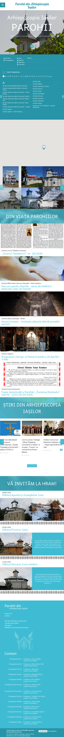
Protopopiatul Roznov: (15, 696)
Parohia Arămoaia (38, 101)
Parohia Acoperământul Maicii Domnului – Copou (15, 89)
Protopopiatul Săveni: (15, 722)
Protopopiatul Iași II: (15, 664)
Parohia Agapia (7, 109)
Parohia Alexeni (37, 89)
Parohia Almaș (37, 91)
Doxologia (8, 625)
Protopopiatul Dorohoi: (15, 712)
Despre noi (8, 613)
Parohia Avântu (37, 103)
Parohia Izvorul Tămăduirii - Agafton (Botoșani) (44, 106)
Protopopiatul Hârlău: (15, 679)
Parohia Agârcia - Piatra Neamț (12, 111)
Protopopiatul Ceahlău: (15, 701)
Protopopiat (9, 60)
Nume (29, 58)
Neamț (21, 60)
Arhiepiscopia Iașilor (12, 623)
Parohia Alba (37, 81)
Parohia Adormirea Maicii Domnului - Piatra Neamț (16, 93)
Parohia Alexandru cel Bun (41, 86)
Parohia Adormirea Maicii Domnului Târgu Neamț (15, 103)
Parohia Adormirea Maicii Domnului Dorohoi (16, 96)
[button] (44, 147)
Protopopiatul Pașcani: (15, 674)
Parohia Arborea (38, 96)
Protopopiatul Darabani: (14, 717)
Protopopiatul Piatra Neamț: (13, 684)
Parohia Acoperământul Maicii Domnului (15, 86)
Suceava (21, 64)
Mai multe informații (25, 735)
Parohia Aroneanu (38, 98)
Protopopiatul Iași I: (16, 659)
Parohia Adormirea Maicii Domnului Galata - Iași (16, 99)
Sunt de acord (43, 731)
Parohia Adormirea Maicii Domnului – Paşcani (16, 107)
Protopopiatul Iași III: (15, 669)
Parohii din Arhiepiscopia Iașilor (32, 5)
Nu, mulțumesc (52, 731)
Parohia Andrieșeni (38, 93)
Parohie (8, 58)
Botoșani (22, 62)
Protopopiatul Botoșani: (14, 706)
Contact (7, 616)
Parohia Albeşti (37, 84)
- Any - (12, 72)
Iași (20, 58)
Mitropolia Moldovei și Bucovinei (16, 621)
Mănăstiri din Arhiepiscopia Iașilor (17, 627)
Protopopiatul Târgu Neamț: (13, 691)
